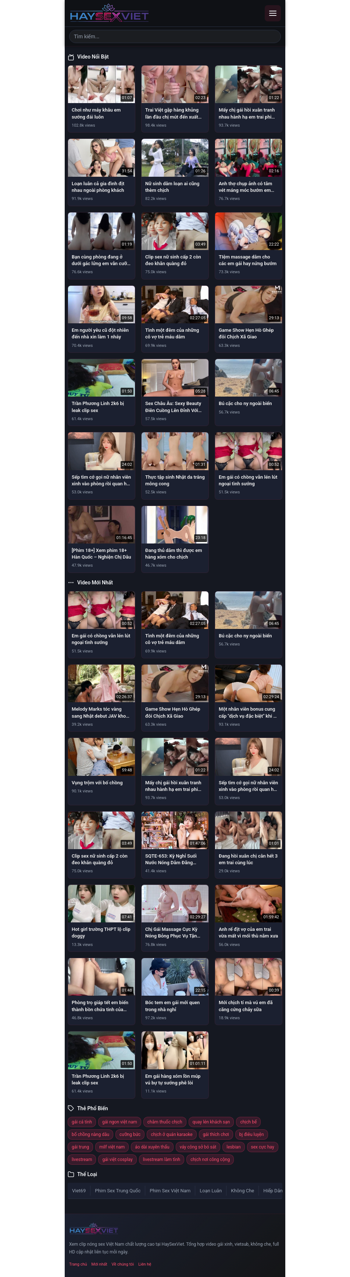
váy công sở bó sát (198, 1147)
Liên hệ (144, 1264)
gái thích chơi (216, 1134)
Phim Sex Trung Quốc (117, 1190)
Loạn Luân (211, 1190)
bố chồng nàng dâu (90, 1134)
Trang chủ (78, 1264)
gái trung (80, 1147)
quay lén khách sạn (211, 1122)
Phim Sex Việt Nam (170, 1190)
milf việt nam (112, 1147)
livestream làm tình (161, 1159)
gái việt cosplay (117, 1159)
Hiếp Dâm (273, 1190)
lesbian (233, 1147)
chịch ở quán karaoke (171, 1134)
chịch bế (248, 1122)
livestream (82, 1159)
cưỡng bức (129, 1134)
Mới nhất (99, 1264)
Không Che (242, 1190)
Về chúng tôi (123, 1264)
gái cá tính (82, 1122)
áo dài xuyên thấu (152, 1147)
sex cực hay (262, 1147)
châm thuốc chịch (164, 1122)
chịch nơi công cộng (210, 1159)
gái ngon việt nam (119, 1122)
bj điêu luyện (251, 1134)
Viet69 (79, 1190)
